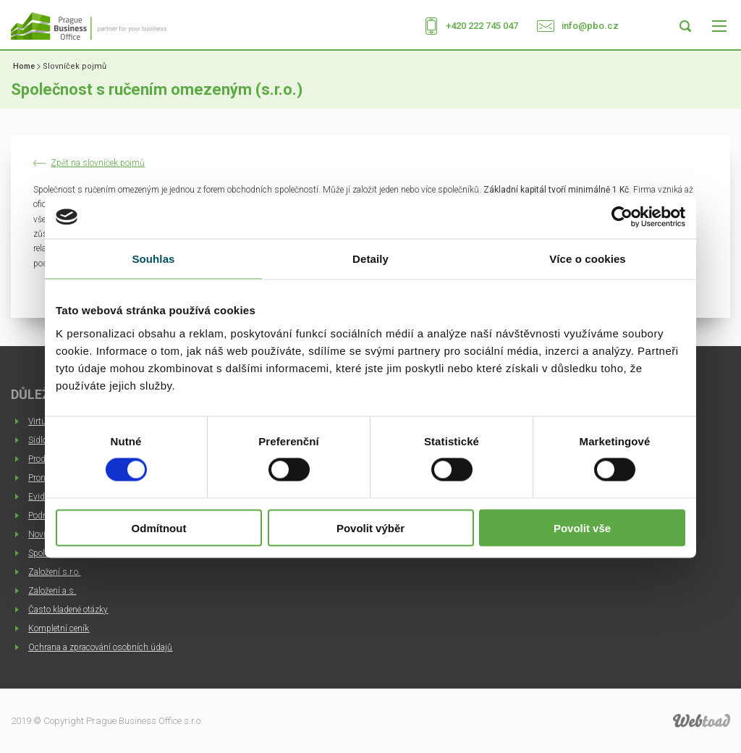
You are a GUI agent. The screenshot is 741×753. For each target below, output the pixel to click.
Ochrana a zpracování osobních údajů (100, 647)
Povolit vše (582, 527)
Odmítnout (159, 527)
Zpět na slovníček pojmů (98, 163)
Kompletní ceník (58, 628)
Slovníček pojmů (74, 66)
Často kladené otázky (68, 610)
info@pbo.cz (590, 25)
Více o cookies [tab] (587, 259)
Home (24, 66)
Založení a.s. (52, 591)
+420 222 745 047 (482, 25)
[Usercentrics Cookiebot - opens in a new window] (622, 217)
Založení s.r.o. (54, 572)
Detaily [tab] (370, 259)
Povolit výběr (370, 527)
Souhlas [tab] (153, 259)
